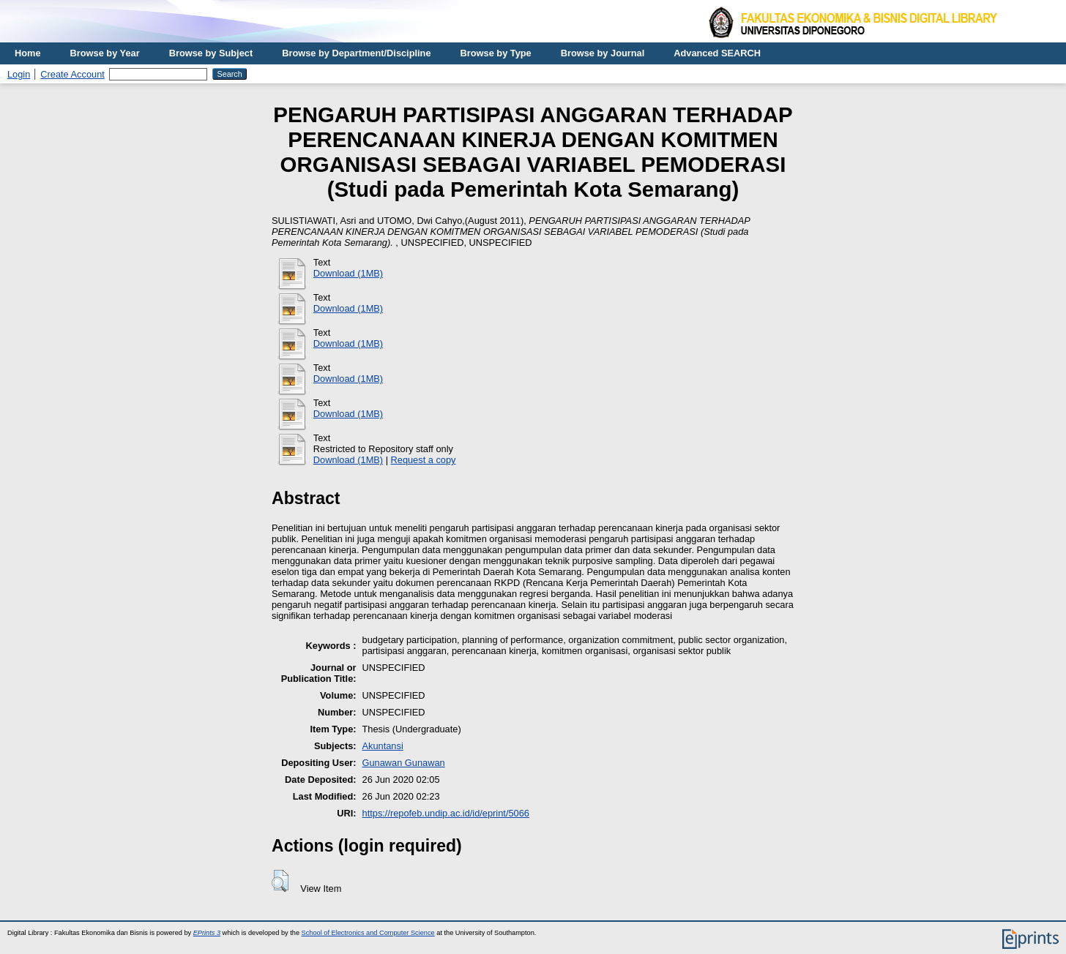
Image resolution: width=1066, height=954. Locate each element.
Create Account (72, 74)
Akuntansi (382, 745)
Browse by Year (105, 53)
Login (18, 74)
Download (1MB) (348, 273)
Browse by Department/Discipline (356, 53)
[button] (280, 881)
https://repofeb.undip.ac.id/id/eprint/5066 (445, 813)
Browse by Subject (211, 53)
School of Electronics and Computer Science (368, 932)
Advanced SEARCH (717, 53)
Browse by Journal (603, 53)
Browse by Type (496, 53)
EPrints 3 (206, 932)
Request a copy (423, 459)
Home (28, 53)
